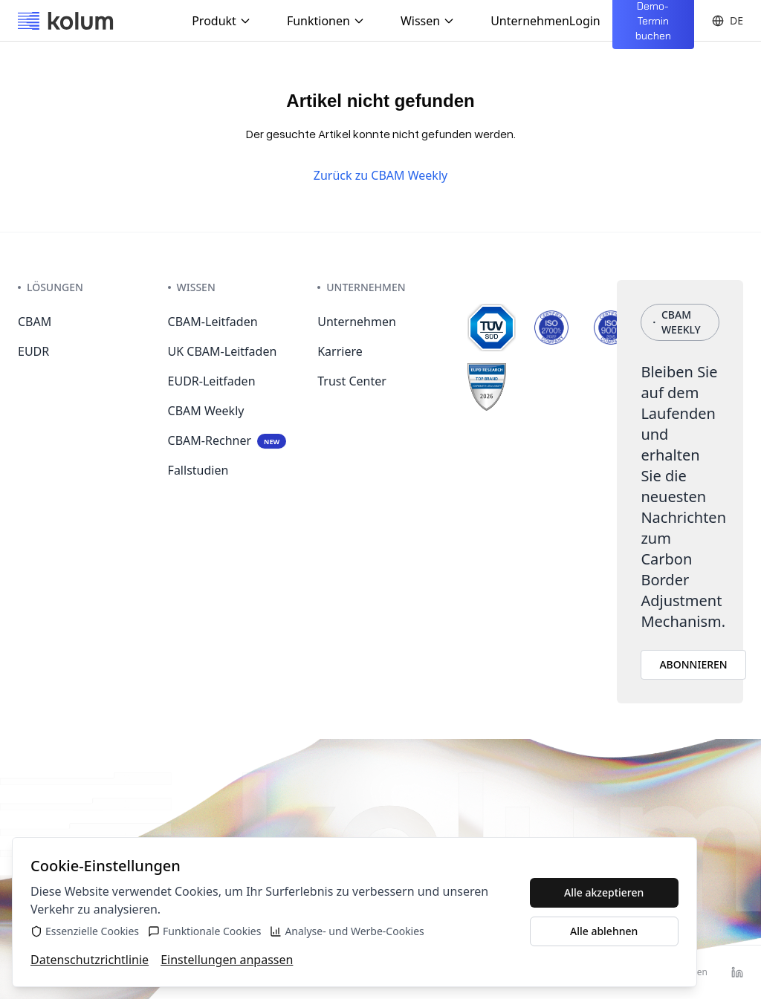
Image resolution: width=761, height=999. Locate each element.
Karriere (340, 351)
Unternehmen (529, 21)
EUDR (33, 351)
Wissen (428, 21)
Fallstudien (198, 470)
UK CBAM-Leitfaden (222, 351)
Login (584, 21)
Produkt (221, 21)
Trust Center (351, 381)
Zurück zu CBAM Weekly (380, 175)
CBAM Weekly (206, 411)
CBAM (34, 321)
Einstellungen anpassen (227, 959)
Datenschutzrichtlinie (89, 959)
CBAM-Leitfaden (213, 321)
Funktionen (326, 21)
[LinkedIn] (737, 972)
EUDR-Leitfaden (212, 381)
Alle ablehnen (604, 931)
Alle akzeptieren (604, 892)
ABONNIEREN (693, 664)
